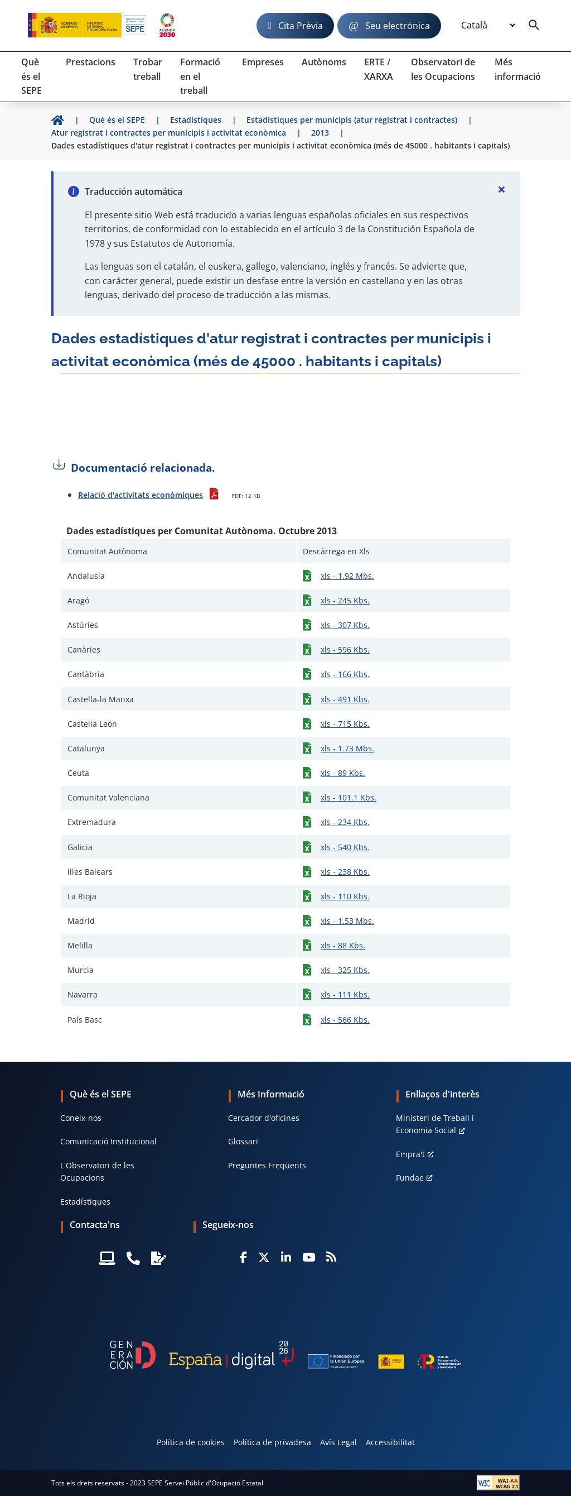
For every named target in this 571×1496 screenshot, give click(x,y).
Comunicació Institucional (108, 1141)
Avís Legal (338, 1442)
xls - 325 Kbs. (345, 970)
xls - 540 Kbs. (345, 847)
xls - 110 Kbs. (345, 896)
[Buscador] (534, 26)
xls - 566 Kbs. (345, 1019)
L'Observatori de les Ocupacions (97, 1171)
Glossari (243, 1141)
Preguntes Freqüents (267, 1165)
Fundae (410, 1177)
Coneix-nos (80, 1118)
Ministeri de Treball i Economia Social (435, 1124)
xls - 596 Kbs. (345, 649)
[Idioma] (488, 25)
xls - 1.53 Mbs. (347, 920)
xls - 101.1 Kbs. (348, 797)
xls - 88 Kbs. (343, 945)
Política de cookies (191, 1442)
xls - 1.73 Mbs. (347, 748)
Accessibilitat (390, 1442)
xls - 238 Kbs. (345, 871)
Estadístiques (85, 1201)
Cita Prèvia (300, 26)
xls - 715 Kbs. (345, 723)
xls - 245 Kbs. (345, 600)
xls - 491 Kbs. (345, 699)
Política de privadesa (272, 1442)
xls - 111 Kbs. (345, 994)
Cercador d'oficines (263, 1118)
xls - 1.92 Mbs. (347, 575)
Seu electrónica (397, 26)
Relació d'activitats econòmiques (140, 495)
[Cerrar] (501, 189)
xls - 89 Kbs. (343, 773)
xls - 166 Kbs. (345, 674)
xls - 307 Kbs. (345, 625)
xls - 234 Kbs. (345, 822)
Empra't (410, 1154)
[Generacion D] (285, 1354)
